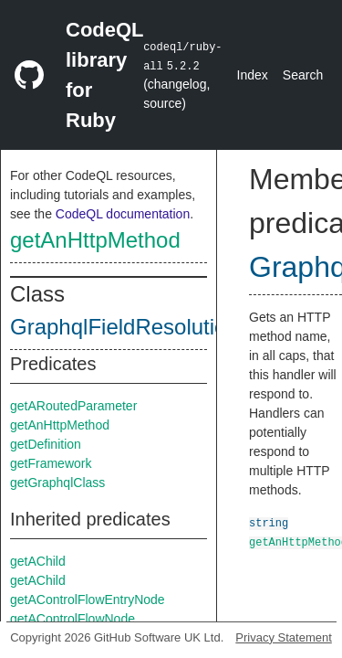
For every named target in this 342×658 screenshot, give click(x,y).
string (268, 522)
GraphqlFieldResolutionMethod (161, 326)
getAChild (38, 561)
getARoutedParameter (73, 405)
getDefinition (45, 444)
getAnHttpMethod (95, 240)
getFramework (50, 463)
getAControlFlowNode (72, 618)
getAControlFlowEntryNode (87, 599)
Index (252, 75)
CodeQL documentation (123, 214)
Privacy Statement (283, 637)
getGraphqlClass (57, 482)
